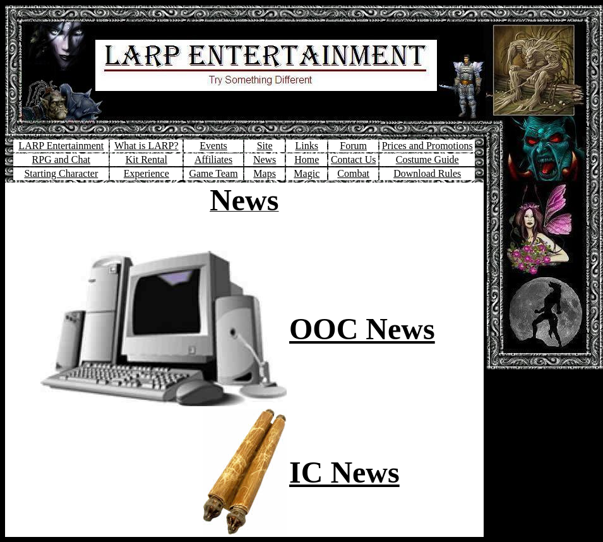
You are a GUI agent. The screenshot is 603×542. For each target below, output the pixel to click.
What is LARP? (146, 145)
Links (307, 145)
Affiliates (213, 159)
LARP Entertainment (61, 145)
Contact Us (353, 159)
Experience (146, 173)
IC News (344, 472)
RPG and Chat (61, 159)
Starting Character (61, 173)
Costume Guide (427, 159)
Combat (353, 173)
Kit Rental (146, 159)
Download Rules (427, 173)
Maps (264, 173)
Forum (353, 145)
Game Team (213, 173)
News (264, 159)
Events (213, 145)
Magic (306, 173)
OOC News (362, 329)
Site (265, 145)
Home (306, 159)
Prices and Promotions (427, 145)
